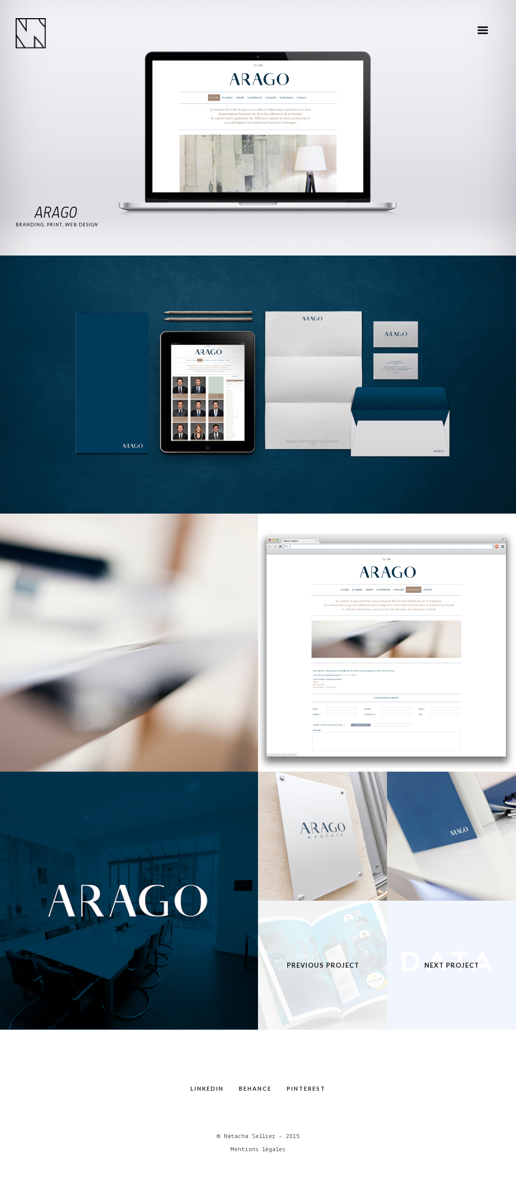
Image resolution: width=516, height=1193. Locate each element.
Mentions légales (258, 1149)
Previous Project (323, 965)
